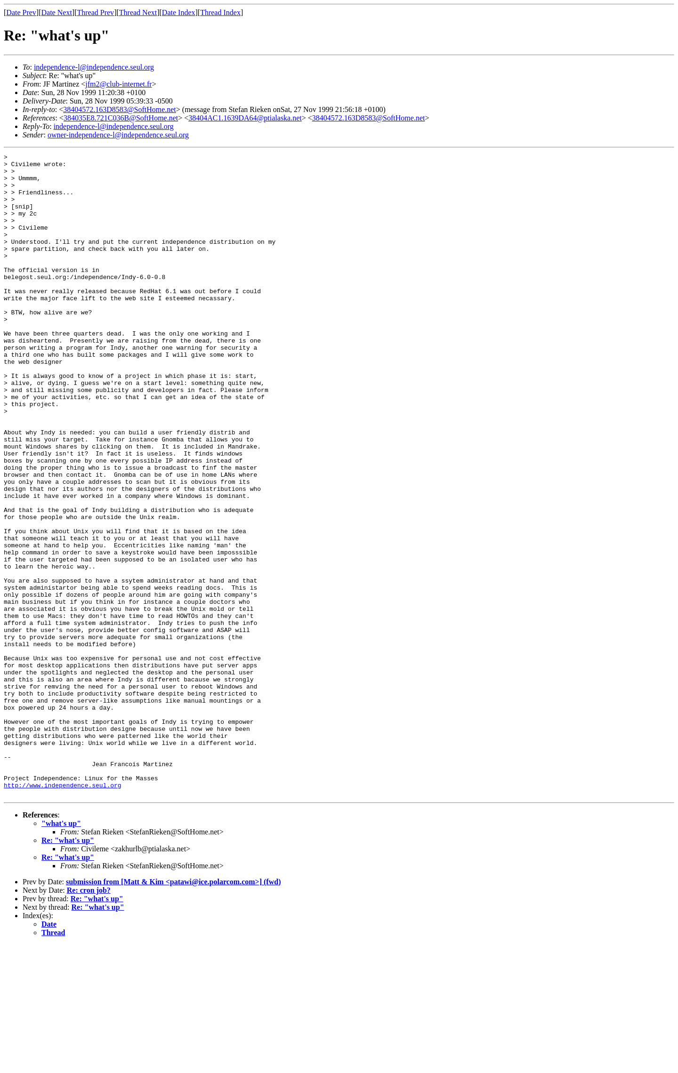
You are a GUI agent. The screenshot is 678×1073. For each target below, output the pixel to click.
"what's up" (61, 952)
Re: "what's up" (67, 969)
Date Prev (21, 12)
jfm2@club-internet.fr (118, 84)
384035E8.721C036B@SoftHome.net (121, 118)
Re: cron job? (89, 1019)
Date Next (56, 12)
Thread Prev (95, 12)
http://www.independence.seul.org (62, 912)
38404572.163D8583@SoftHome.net (119, 109)
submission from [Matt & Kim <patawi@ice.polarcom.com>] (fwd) (173, 1010)
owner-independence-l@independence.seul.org (118, 135)
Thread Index (220, 12)
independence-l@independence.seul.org (94, 67)
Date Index (178, 12)
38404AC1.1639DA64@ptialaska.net (244, 118)
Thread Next (138, 12)
